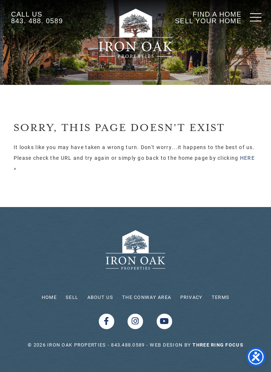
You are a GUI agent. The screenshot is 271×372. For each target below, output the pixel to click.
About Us (100, 297)
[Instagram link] (136, 320)
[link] (217, 344)
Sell (72, 297)
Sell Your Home (208, 21)
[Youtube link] (164, 320)
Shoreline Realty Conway (136, 33)
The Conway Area (146, 297)
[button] (255, 17)
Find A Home (217, 14)
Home (49, 297)
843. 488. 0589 (37, 21)
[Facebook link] (107, 320)
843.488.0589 (128, 344)
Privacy (191, 297)
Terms (220, 297)
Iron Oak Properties (135, 250)
